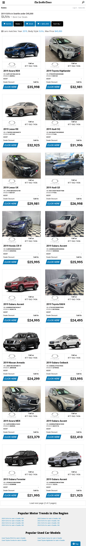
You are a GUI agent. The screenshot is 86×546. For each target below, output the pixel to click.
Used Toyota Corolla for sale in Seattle (14, 540)
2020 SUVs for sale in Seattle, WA (13, 525)
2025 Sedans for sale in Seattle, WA (49, 518)
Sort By (57, 24)
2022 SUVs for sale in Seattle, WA (13, 523)
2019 (29, 24)
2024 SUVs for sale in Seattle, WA (13, 521)
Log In (75, 8)
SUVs (7, 24)
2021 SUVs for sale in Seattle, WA (49, 523)
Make (18, 24)
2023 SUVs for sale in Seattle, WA (49, 521)
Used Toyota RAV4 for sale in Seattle (14, 538)
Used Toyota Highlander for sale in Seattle (51, 540)
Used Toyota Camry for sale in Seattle (50, 538)
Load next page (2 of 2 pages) (43, 503)
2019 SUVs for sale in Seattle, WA (49, 525)
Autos (3, 8)
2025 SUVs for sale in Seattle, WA (13, 518)
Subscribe (81, 8)
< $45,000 (43, 24)
